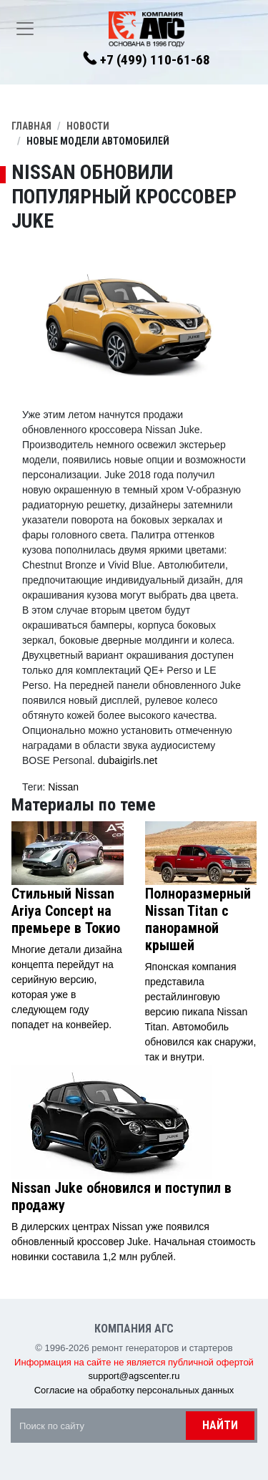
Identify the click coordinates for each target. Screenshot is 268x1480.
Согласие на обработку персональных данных (134, 1390)
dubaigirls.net (127, 760)
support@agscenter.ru (133, 1375)
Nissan (63, 787)
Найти (220, 1425)
